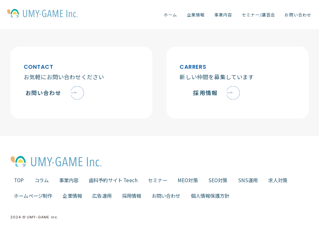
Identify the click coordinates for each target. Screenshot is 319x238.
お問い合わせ (298, 15)
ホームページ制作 (33, 195)
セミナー (157, 180)
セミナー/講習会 (258, 15)
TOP (19, 180)
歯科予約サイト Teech (113, 180)
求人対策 (277, 180)
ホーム (170, 15)
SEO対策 (218, 180)
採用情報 (131, 195)
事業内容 (223, 15)
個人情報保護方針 (210, 195)
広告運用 (102, 195)
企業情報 (196, 15)
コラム (41, 180)
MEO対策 (188, 180)
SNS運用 (248, 180)
